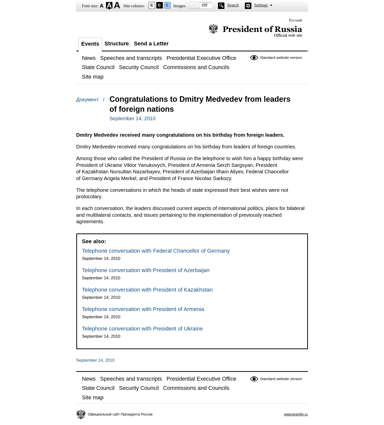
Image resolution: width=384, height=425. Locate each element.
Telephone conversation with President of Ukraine (142, 328)
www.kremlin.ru (296, 414)
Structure (116, 43)
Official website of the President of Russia (255, 30)
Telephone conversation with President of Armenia (143, 309)
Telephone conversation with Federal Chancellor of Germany (156, 251)
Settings (261, 5)
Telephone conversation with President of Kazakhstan (147, 290)
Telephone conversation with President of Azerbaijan (146, 270)
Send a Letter (151, 43)
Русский (295, 20)
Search (233, 5)
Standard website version (281, 57)
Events (90, 44)
